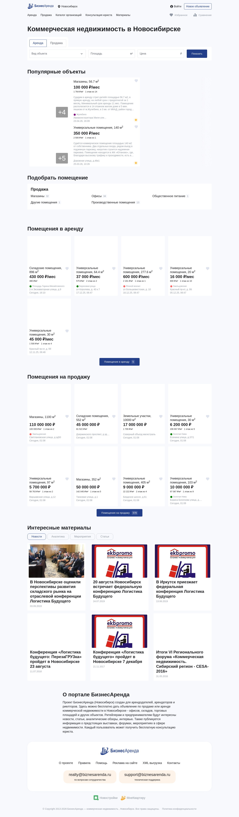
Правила (84, 764)
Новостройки (106, 799)
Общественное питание (170, 196)
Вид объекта (39, 53)
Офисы (99, 196)
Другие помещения (46, 202)
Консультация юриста (98, 15)
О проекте (66, 764)
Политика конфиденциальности (179, 810)
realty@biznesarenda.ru (90, 778)
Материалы (123, 15)
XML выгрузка (152, 764)
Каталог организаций (68, 15)
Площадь (96, 53)
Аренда (32, 15)
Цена (143, 53)
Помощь (101, 764)
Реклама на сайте (125, 764)
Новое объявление (197, 6)
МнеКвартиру (133, 799)
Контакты (173, 764)
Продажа (46, 15)
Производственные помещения (116, 202)
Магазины (40, 196)
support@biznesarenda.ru (147, 778)
